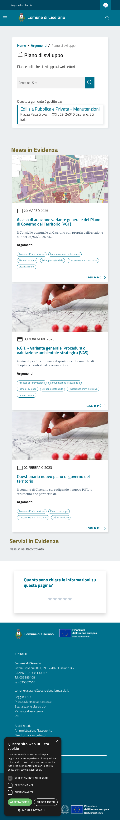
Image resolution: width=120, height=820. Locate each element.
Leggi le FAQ (23, 696)
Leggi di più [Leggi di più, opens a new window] (35, 769)
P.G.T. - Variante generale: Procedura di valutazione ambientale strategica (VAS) (52, 350)
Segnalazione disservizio (30, 705)
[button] (33, 810)
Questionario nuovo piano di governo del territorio (53, 478)
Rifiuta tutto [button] (46, 802)
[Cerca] (107, 18)
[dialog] (32, 776)
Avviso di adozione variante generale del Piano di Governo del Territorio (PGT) (58, 221)
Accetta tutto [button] (19, 802)
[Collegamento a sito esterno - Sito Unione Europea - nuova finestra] (77, 633)
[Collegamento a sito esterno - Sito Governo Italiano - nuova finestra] (65, 809)
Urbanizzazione (63, 266)
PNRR (18, 715)
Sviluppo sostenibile (53, 260)
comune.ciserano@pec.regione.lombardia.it (42, 690)
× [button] (57, 741)
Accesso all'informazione (32, 254)
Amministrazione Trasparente (33, 730)
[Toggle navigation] (5, 17)
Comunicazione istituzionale (66, 254)
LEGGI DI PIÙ (97, 277)
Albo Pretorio (23, 725)
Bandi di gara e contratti (30, 735)
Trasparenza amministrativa (34, 266)
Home (21, 45)
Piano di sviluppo (28, 260)
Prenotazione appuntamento (33, 701)
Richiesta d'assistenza (29, 710)
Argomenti (38, 45)
